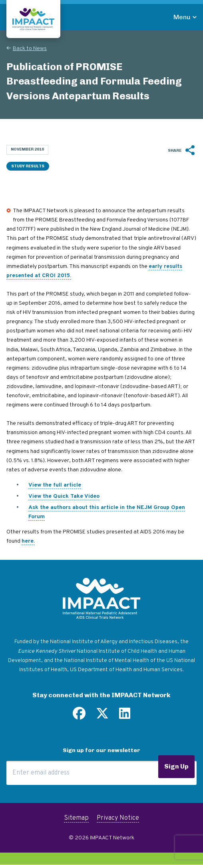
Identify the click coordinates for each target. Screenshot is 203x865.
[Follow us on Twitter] (102, 716)
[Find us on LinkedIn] (124, 716)
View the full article (54, 485)
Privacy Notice (118, 818)
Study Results (27, 166)
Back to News (30, 48)
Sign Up (176, 766)
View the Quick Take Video (64, 496)
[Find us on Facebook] (79, 716)
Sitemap (76, 818)
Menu (182, 17)
